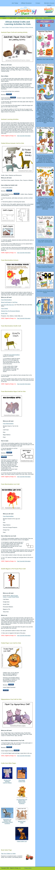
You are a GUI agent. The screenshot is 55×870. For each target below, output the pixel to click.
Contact (38, 3)
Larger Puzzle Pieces (13, 597)
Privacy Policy (28, 868)
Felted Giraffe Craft (22, 841)
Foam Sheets (4, 308)
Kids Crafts (30, 18)
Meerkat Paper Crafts (22, 822)
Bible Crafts (38, 18)
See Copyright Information (24, 135)
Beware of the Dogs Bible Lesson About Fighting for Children (45, 266)
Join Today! (15, 3)
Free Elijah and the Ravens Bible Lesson (45, 292)
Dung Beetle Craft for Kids (21, 781)
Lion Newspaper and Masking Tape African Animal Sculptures (22, 801)
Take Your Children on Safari (8, 853)
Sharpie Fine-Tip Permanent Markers (10, 311)
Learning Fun (21, 18)
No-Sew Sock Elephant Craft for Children (7, 781)
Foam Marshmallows (6, 299)
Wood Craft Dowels (6, 302)
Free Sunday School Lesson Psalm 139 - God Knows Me (45, 241)
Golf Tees (15, 302)
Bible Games (47, 18)
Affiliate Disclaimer (26, 3)
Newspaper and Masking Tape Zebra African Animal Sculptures (7, 821)
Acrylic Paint (4, 313)
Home (4, 18)
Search (49, 5)
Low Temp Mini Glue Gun (7, 304)
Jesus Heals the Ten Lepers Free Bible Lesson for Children (45, 317)
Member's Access (49, 3)
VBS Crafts (13, 18)
